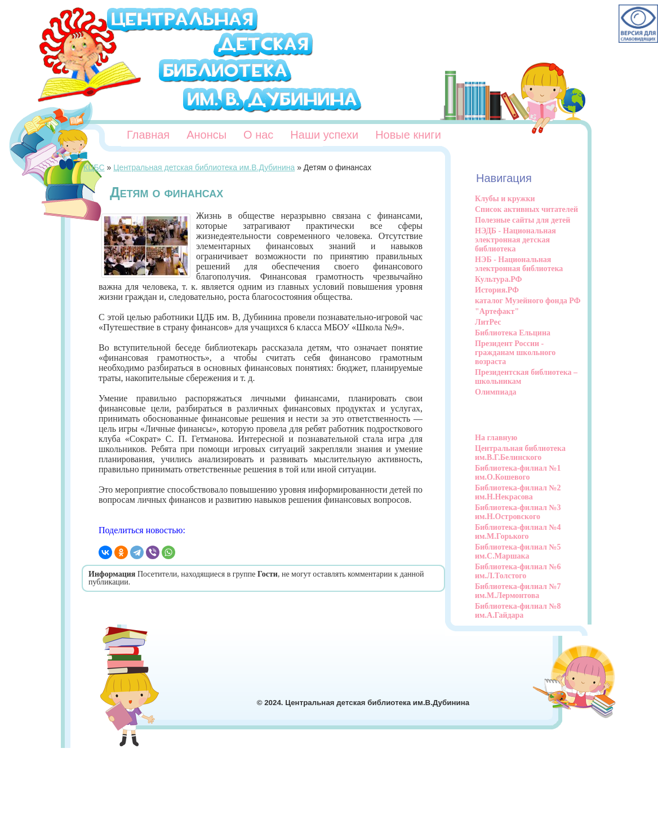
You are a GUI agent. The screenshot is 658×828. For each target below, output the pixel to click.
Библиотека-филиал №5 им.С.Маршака (518, 551)
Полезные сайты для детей (522, 220)
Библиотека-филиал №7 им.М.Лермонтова (518, 591)
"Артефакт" (497, 311)
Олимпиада (496, 392)
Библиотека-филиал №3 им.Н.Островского (518, 512)
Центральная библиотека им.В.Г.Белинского (520, 453)
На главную (496, 437)
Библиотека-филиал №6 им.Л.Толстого (518, 571)
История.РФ (497, 290)
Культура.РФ (498, 279)
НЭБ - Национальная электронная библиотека (519, 264)
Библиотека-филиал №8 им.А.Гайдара (518, 610)
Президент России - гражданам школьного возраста (515, 352)
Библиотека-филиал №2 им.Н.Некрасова (518, 492)
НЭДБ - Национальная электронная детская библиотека (515, 240)
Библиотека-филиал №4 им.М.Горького (518, 532)
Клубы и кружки (505, 198)
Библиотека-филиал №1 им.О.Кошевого (518, 472)
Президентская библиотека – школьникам (526, 377)
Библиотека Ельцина (512, 333)
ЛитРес (488, 322)
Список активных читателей (526, 209)
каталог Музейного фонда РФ (528, 300)
